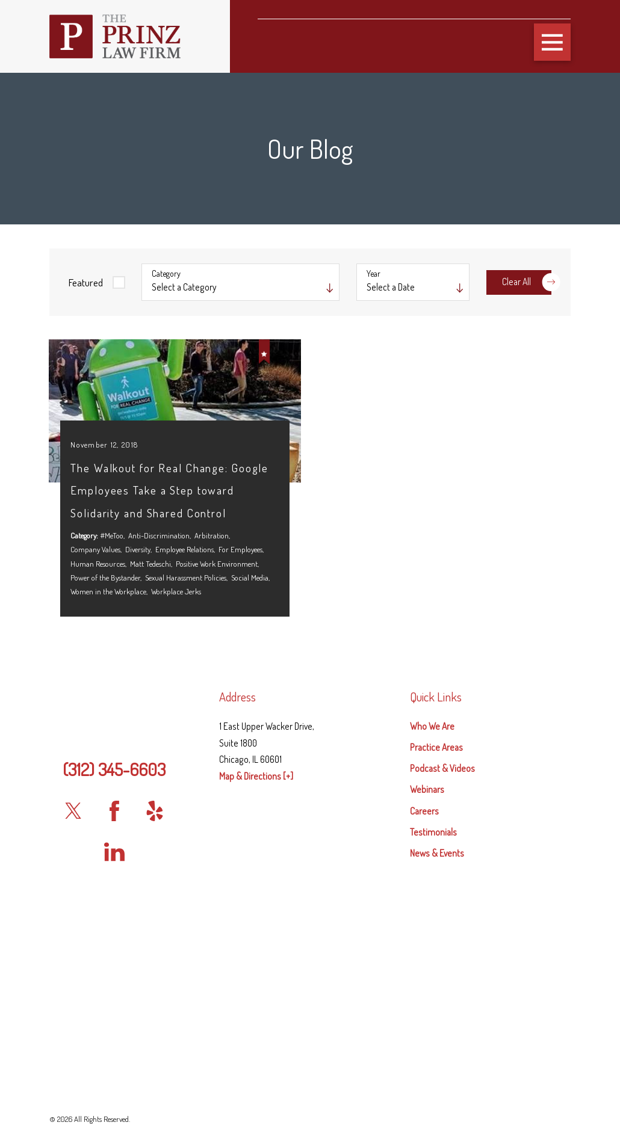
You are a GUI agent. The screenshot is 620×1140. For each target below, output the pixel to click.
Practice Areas (436, 838)
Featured (86, 282)
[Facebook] (114, 901)
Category (166, 274)
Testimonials (433, 922)
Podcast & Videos (442, 859)
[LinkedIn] (114, 942)
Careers (424, 901)
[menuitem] (490, 817)
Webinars (427, 880)
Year (373, 274)
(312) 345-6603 (114, 859)
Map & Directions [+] (256, 866)
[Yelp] (155, 901)
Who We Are (432, 816)
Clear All (526, 282)
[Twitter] (74, 901)
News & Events (437, 943)
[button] (552, 42)
